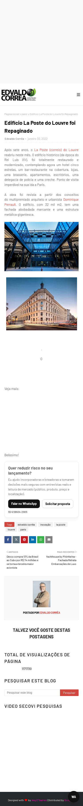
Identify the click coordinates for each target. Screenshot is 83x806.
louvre (11, 529)
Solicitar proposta (57, 504)
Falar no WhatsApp (24, 503)
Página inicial (11, 113)
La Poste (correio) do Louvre (56, 150)
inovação (45, 524)
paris (24, 113)
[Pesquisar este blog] (32, 692)
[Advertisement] (41, 41)
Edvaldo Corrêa (14, 138)
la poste (60, 524)
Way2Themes (39, 800)
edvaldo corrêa (26, 524)
